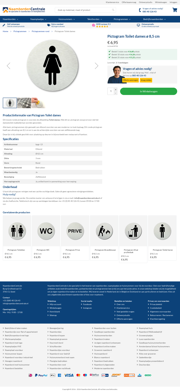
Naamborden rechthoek (60, 368)
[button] (8, 65)
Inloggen (173, 2)
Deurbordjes (144, 364)
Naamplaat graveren (58, 339)
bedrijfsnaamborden (69, 288)
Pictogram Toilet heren (163, 250)
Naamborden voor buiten (105, 328)
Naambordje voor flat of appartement (21, 332)
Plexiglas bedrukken (58, 361)
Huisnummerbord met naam (62, 357)
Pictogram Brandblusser (105, 250)
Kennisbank (55, 311)
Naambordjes (55, 332)
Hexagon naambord (13, 361)
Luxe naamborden (147, 339)
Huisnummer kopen (13, 354)
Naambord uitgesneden (104, 364)
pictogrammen (101, 288)
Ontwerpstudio (145, 2)
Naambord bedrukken (103, 361)
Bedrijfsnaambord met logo (17, 335)
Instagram (87, 308)
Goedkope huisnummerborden (152, 343)
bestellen (84, 291)
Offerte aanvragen (124, 319)
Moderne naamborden (104, 368)
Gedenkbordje (145, 357)
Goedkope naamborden (104, 332)
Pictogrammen (20, 31)
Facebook (87, 304)
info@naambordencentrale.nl (15, 303)
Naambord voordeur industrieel (19, 357)
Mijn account (55, 304)
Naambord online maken (105, 346)
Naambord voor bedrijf (60, 354)
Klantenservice (112, 2)
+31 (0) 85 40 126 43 (70, 201)
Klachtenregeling (157, 319)
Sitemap (53, 315)
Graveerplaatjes (146, 335)
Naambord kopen (57, 335)
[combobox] (85, 10)
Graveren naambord (103, 350)
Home (6, 31)
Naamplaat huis (146, 328)
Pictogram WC (43, 250)
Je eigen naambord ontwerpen (107, 343)
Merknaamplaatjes (13, 339)
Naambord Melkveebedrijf (150, 332)
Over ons (120, 304)
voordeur (148, 286)
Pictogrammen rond (41, 31)
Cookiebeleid (156, 308)
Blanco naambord (102, 357)
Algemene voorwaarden (160, 311)
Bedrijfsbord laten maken (16, 328)
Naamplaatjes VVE (13, 346)
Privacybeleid (156, 304)
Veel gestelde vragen (125, 311)
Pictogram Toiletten (16, 250)
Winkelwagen (161, 2)
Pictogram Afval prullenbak (131, 251)
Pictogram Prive (73, 250)
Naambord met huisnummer (17, 364)
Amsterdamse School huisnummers (154, 346)
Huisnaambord (100, 354)
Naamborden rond (58, 364)
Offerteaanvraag (129, 2)
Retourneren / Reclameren (161, 315)
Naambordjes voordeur (60, 350)
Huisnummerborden (103, 335)
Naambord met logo (13, 343)
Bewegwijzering (56, 328)
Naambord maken (102, 339)
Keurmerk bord (56, 343)
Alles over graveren (147, 354)
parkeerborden (85, 288)
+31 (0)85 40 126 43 (11, 300)
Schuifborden (55, 346)
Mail (146, 72)
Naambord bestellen (14, 368)
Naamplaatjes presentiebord (151, 361)
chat (152, 72)
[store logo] (24, 10)
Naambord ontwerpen (148, 350)
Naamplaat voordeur (14, 350)
